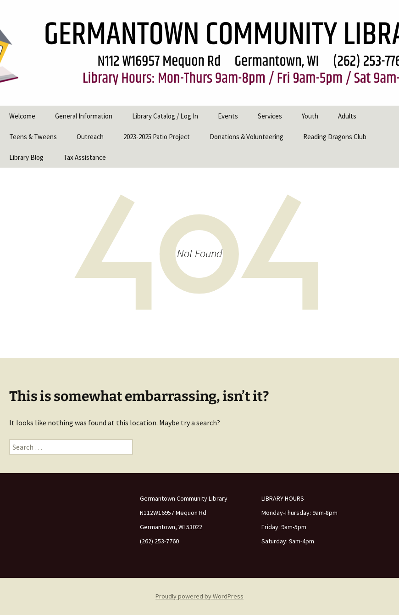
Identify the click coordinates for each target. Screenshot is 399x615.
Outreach (90, 136)
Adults (347, 116)
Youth (310, 116)
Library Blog (26, 157)
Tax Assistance (84, 157)
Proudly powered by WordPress (199, 596)
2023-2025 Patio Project (156, 136)
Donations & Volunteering (246, 136)
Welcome (22, 116)
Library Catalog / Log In (165, 116)
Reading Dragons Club (334, 136)
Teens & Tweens (33, 136)
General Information (83, 116)
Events (228, 116)
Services (270, 116)
